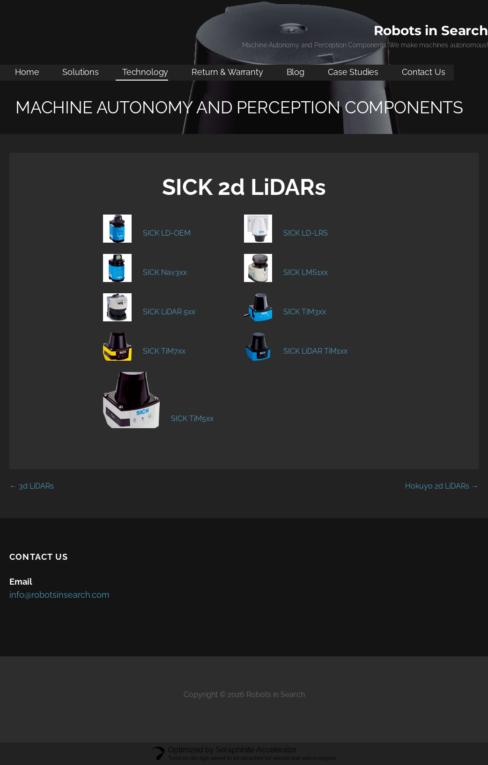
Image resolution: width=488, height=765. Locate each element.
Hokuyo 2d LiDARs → (442, 486)
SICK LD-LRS (305, 233)
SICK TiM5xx (192, 418)
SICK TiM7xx (164, 351)
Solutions (80, 72)
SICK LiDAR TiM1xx (315, 351)
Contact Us (423, 72)
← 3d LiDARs (31, 486)
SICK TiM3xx (304, 311)
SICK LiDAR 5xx (169, 311)
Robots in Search (431, 30)
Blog (295, 72)
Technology (145, 72)
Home (27, 72)
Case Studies (353, 72)
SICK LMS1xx (305, 272)
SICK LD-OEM (167, 233)
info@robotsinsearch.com (59, 595)
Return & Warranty (227, 72)
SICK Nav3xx (165, 272)
